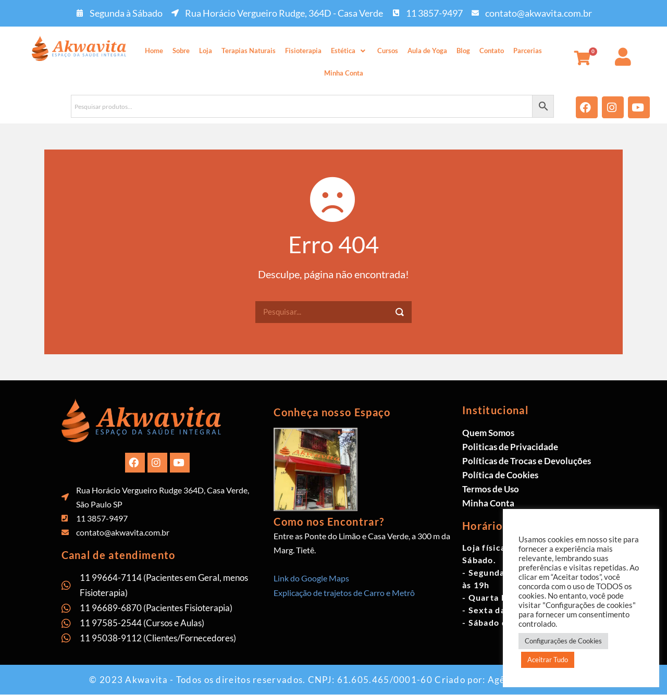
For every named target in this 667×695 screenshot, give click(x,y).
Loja (205, 50)
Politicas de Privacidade (510, 446)
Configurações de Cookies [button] (563, 641)
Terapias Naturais (248, 50)
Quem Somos (488, 432)
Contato (491, 50)
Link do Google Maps (311, 578)
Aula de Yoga (427, 50)
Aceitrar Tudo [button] (547, 659)
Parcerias (527, 50)
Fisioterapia (303, 50)
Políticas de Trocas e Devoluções (526, 460)
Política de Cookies (500, 474)
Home (154, 50)
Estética (349, 50)
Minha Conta (343, 73)
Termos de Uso (490, 488)
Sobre (181, 50)
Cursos (387, 50)
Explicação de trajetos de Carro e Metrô (344, 593)
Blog (463, 50)
